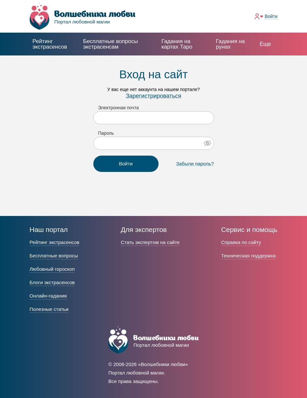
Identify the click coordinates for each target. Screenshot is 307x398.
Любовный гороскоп (52, 269)
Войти (271, 16)
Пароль (106, 133)
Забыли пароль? (195, 163)
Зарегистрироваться (153, 96)
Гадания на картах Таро (176, 44)
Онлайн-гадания (48, 295)
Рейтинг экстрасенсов (50, 44)
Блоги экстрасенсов (52, 282)
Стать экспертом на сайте (150, 242)
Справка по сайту (241, 242)
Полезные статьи (49, 309)
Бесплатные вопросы (54, 255)
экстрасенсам (110, 44)
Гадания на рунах (230, 44)
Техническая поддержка (248, 255)
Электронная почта (118, 107)
